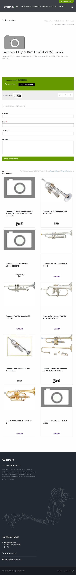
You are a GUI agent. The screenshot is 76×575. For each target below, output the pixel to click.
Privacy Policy (54, 171)
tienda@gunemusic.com (13, 559)
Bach (15, 95)
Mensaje (5, 139)
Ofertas (45, 6)
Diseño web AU (69, 571)
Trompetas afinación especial (64, 24)
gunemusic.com (20, 571)
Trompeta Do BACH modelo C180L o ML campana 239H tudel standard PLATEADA (19, 213)
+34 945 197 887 (11, 553)
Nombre (5, 113)
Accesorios (37, 6)
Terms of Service (65, 171)
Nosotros (52, 6)
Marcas (59, 571)
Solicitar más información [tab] (14, 106)
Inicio (18, 6)
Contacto (61, 6)
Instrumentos (26, 6)
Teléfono (5, 130)
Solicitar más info (26, 84)
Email (4, 122)
